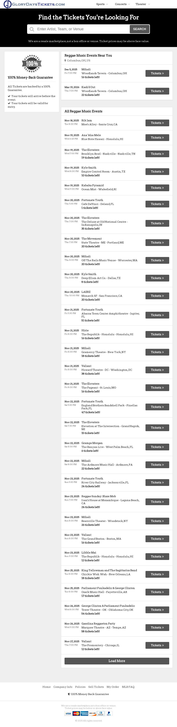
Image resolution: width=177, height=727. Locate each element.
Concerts (122, 4)
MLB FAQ (128, 686)
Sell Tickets (96, 686)
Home (47, 686)
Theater (143, 4)
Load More (117, 661)
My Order (113, 686)
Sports (102, 4)
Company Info (63, 686)
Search (139, 29)
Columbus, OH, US (77, 60)
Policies (80, 686)
